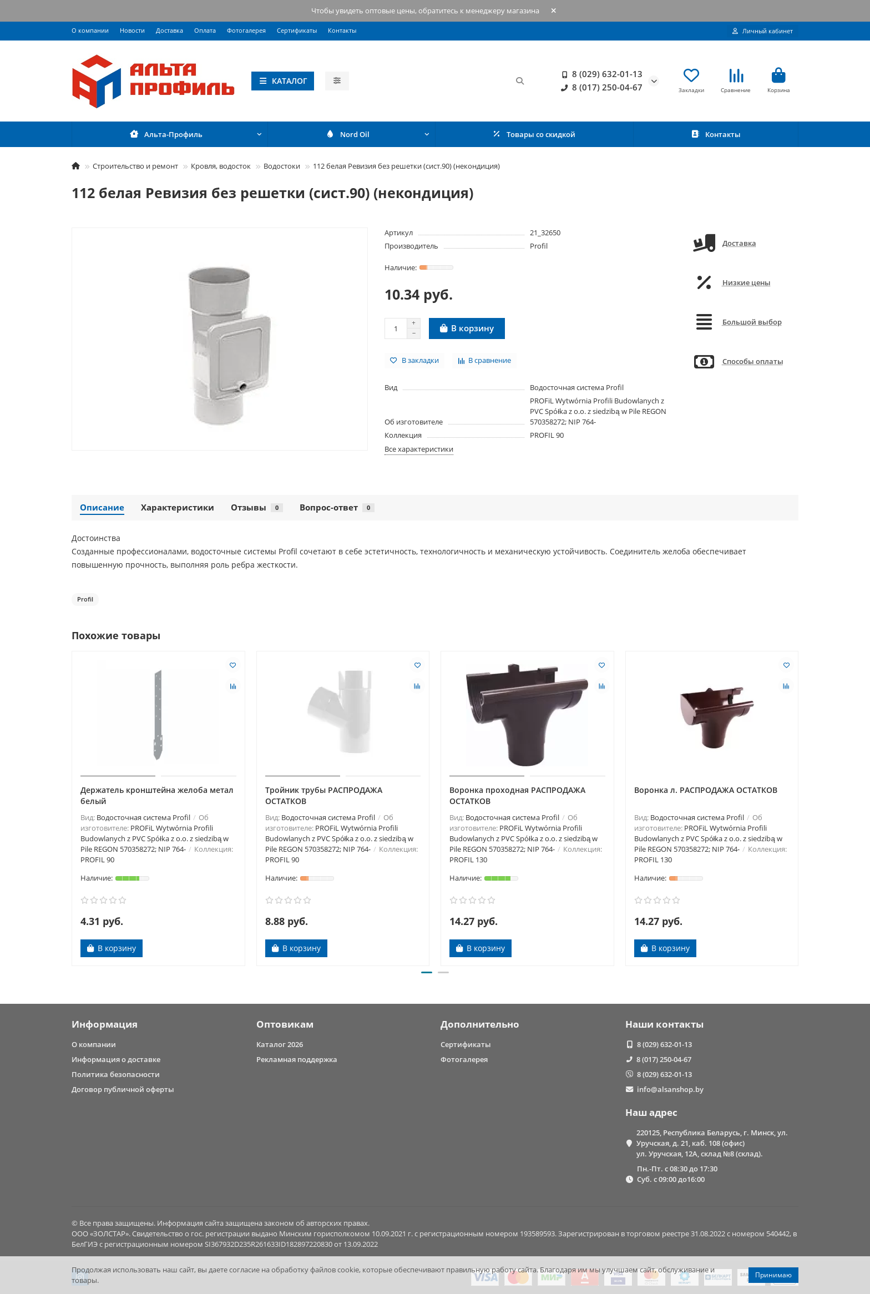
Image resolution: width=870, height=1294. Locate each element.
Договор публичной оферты (123, 1089)
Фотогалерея (246, 30)
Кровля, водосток (221, 168)
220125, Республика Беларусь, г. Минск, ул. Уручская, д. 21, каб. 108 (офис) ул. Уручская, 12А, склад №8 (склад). (712, 1143)
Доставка (169, 30)
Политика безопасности (116, 1074)
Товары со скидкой (534, 136)
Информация (105, 1024)
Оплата (205, 30)
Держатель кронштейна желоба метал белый (157, 797)
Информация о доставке (116, 1059)
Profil (539, 248)
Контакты (342, 30)
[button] (426, 975)
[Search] (440, 82)
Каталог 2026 (279, 1044)
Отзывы (257, 509)
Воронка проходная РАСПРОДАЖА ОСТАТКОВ (517, 797)
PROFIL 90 (547, 437)
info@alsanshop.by (670, 1089)
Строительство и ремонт (135, 168)
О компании (90, 30)
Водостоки (282, 168)
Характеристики (177, 509)
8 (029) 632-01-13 (600, 75)
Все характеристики (419, 451)
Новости (132, 30)
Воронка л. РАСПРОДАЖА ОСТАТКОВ (705, 792)
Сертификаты (297, 30)
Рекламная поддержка (296, 1059)
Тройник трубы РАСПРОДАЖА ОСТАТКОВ (323, 797)
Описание (102, 509)
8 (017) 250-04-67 (600, 89)
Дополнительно (480, 1024)
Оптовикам (284, 1024)
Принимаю (773, 1275)
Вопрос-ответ (337, 509)
